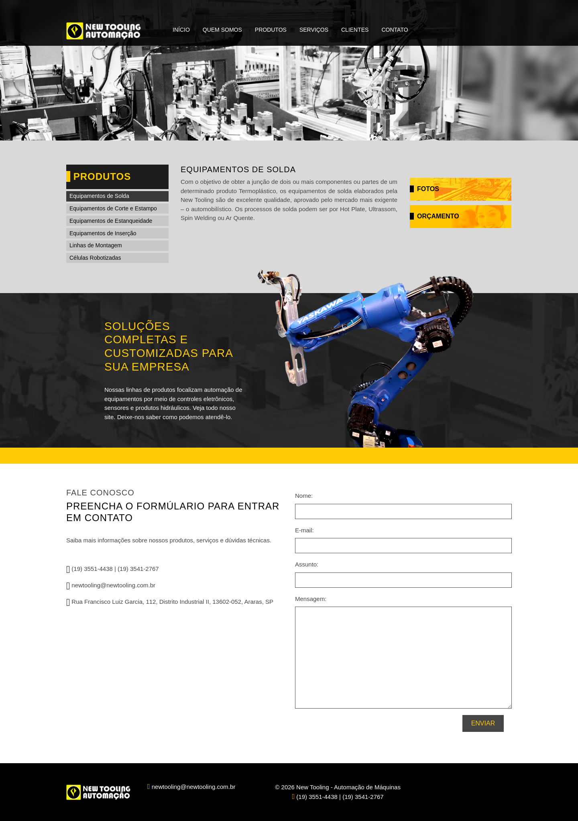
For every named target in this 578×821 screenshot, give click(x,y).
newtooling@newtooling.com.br (110, 585)
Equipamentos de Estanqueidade (110, 221)
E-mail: (304, 530)
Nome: (304, 495)
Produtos (271, 29)
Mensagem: (310, 598)
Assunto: (306, 564)
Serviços (313, 29)
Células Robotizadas (95, 258)
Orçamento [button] (434, 216)
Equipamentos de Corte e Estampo (113, 208)
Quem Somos (222, 29)
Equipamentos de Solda (99, 196)
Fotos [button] (424, 188)
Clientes (354, 29)
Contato (394, 29)
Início (181, 29)
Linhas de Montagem (95, 245)
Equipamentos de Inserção (102, 233)
